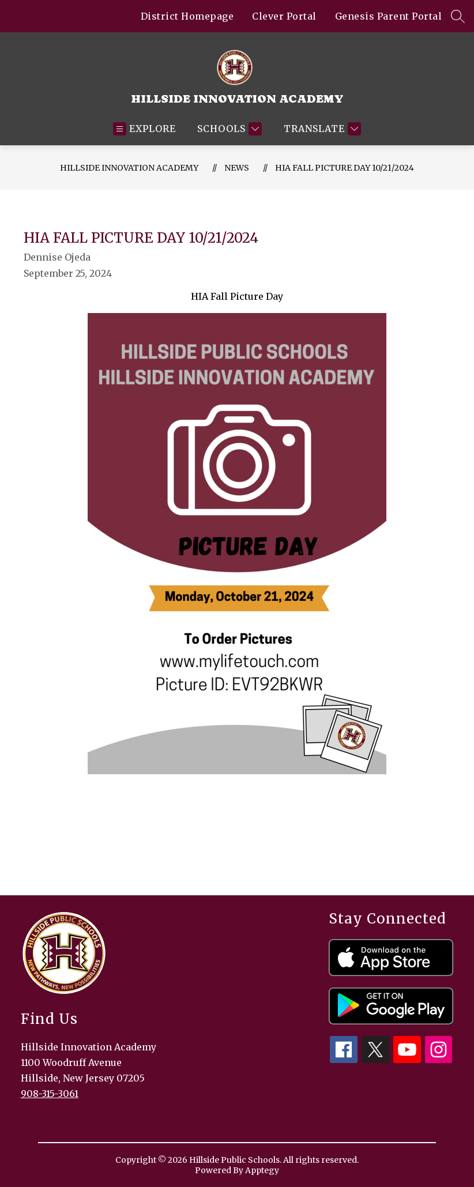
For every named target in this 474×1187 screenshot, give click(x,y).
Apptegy (262, 1170)
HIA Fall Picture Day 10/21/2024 (344, 168)
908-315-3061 (49, 1093)
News (236, 168)
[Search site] (458, 16)
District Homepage (187, 16)
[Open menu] (144, 129)
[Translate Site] (321, 129)
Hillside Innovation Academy (129, 168)
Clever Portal (284, 16)
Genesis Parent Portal (388, 16)
